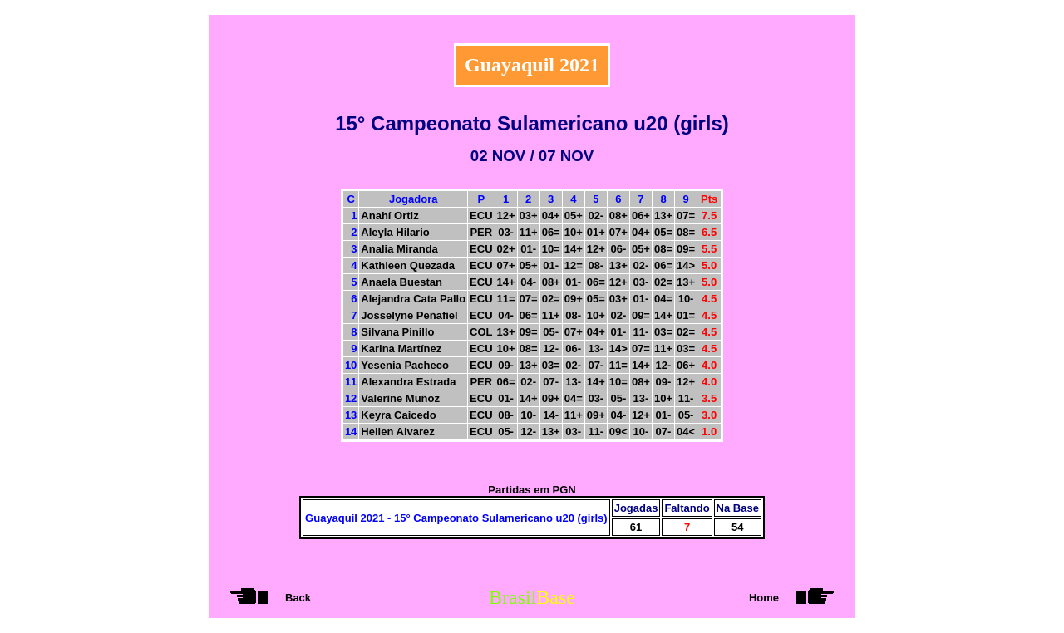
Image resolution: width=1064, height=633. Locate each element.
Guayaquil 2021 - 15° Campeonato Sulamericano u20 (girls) (456, 518)
